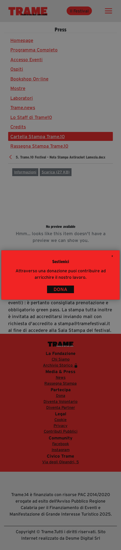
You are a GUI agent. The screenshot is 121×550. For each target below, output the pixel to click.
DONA (60, 289)
